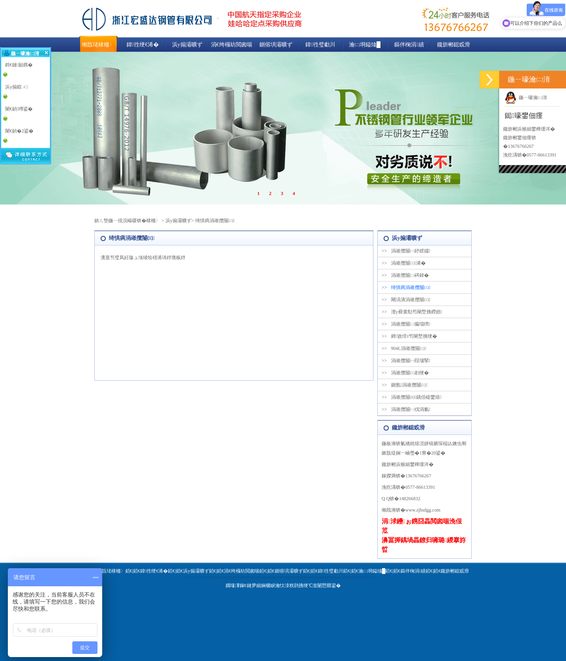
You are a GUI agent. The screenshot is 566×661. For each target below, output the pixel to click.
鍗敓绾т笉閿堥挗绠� (409, 336)
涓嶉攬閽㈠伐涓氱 (406, 409)
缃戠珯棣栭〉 (98, 45)
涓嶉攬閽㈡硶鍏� (405, 275)
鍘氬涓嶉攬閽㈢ (404, 385)
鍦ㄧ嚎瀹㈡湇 (526, 97)
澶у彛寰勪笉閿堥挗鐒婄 (412, 312)
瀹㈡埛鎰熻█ (364, 45)
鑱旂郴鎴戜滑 (453, 45)
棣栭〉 (153, 220)
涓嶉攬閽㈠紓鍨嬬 (406, 251)
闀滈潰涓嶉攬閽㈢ (406, 299)
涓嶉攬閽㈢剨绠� (405, 373)
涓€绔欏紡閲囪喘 (231, 45)
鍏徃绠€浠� (143, 45)
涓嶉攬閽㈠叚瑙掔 (406, 360)
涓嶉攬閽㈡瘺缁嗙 (406, 324)
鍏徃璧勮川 (320, 45)
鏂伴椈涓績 (409, 45)
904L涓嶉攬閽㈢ (404, 348)
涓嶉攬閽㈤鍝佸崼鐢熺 (411, 397)
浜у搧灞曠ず (187, 45)
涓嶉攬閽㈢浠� (404, 263)
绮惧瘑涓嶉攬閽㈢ (215, 220)
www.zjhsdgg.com (422, 510)
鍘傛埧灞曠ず (275, 45)
